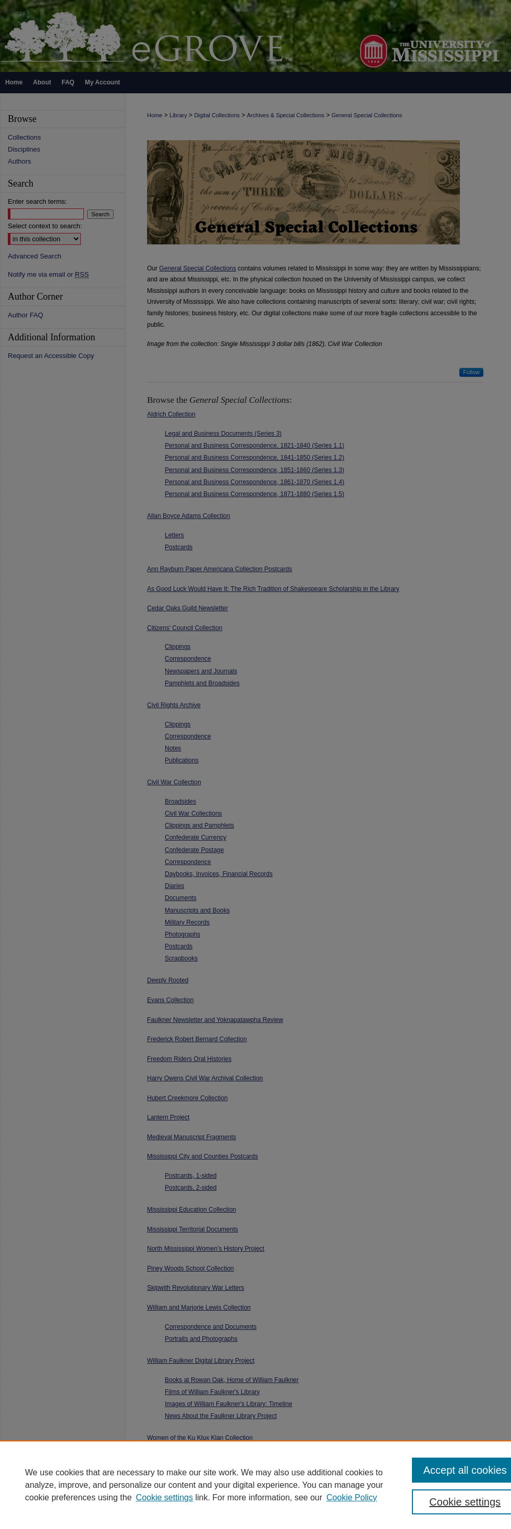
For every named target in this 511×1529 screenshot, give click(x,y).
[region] (255, 1484)
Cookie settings (164, 1497)
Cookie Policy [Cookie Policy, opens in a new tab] (351, 1497)
